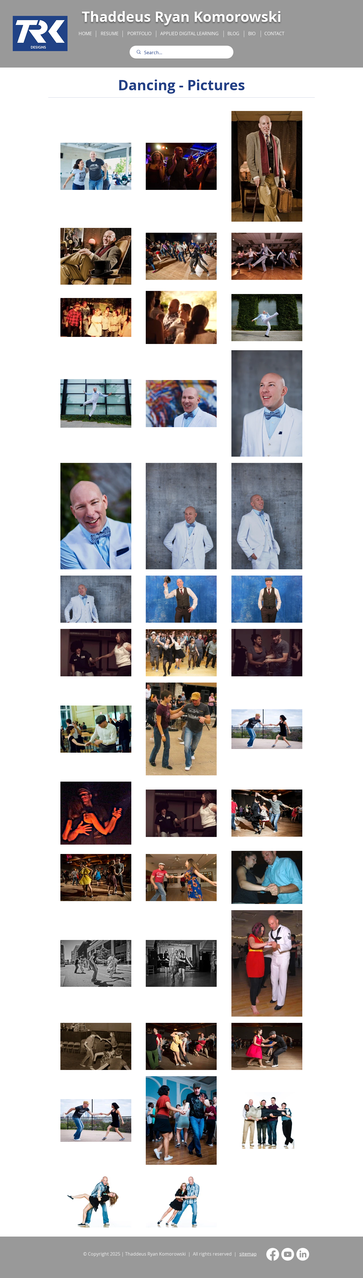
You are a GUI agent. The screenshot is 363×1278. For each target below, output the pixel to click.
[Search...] (182, 52)
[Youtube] (287, 1254)
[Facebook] (272, 1254)
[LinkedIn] (302, 1254)
